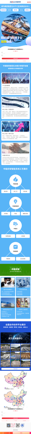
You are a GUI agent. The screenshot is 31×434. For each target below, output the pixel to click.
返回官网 (29, 2)
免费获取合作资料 (15, 58)
